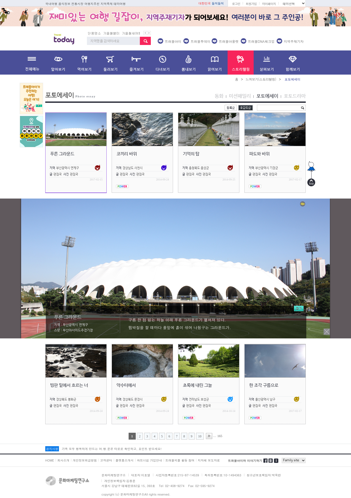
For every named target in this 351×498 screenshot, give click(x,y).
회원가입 (251, 4)
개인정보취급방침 (85, 460)
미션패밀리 (240, 96)
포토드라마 (295, 96)
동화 (219, 96)
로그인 (236, 4)
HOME (49, 460)
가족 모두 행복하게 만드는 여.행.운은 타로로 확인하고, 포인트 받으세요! (112, 449)
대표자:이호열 (140, 475)
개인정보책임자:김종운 (119, 481)
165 (219, 436)
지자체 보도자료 (209, 460)
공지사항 (52, 449)
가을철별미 (111, 33)
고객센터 (106, 460)
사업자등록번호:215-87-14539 (177, 475)
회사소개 (63, 460)
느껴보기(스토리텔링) (260, 79)
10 (200, 436)
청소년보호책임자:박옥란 (264, 475)
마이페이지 (269, 4)
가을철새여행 (131, 33)
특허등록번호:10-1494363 (223, 475)
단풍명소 (94, 33)
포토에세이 (267, 96)
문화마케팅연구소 (113, 475)
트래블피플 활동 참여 (179, 460)
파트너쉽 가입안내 (149, 460)
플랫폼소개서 (124, 460)
